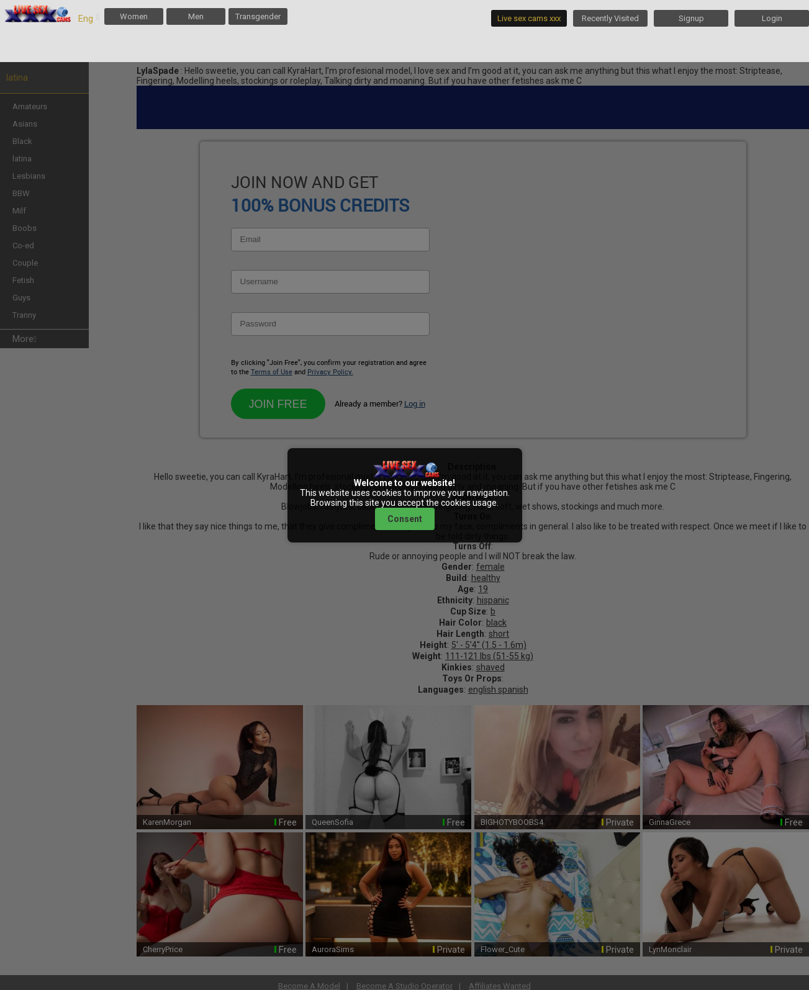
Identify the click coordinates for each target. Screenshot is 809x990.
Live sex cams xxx (529, 18)
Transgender (258, 16)
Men (196, 16)
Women (134, 16)
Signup (691, 18)
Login (772, 18)
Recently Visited (610, 18)
